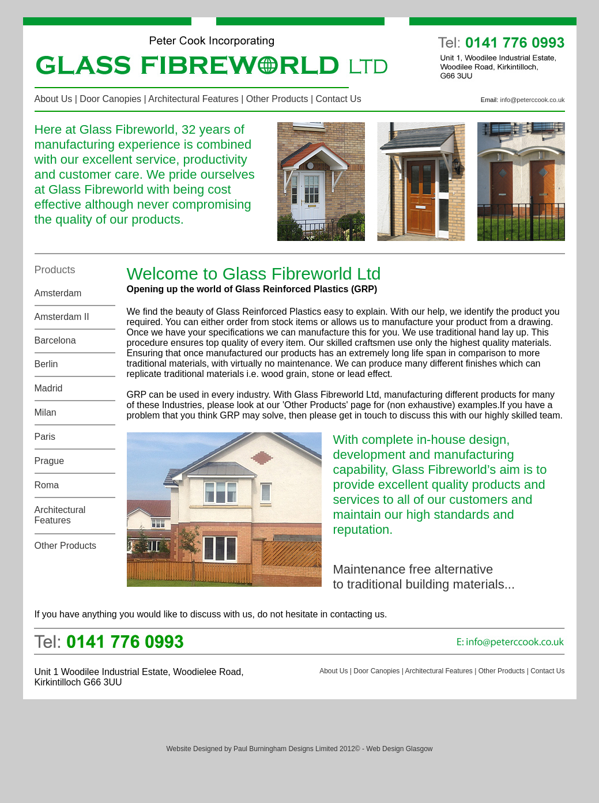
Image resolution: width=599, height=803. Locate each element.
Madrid (49, 388)
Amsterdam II (62, 317)
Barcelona (55, 340)
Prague (50, 461)
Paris (45, 437)
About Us (54, 99)
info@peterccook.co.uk (532, 99)
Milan (45, 412)
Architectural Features (193, 99)
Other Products (277, 99)
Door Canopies (110, 99)
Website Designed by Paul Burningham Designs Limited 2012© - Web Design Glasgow (300, 749)
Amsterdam (58, 293)
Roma (47, 485)
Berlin (46, 364)
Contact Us (338, 99)
